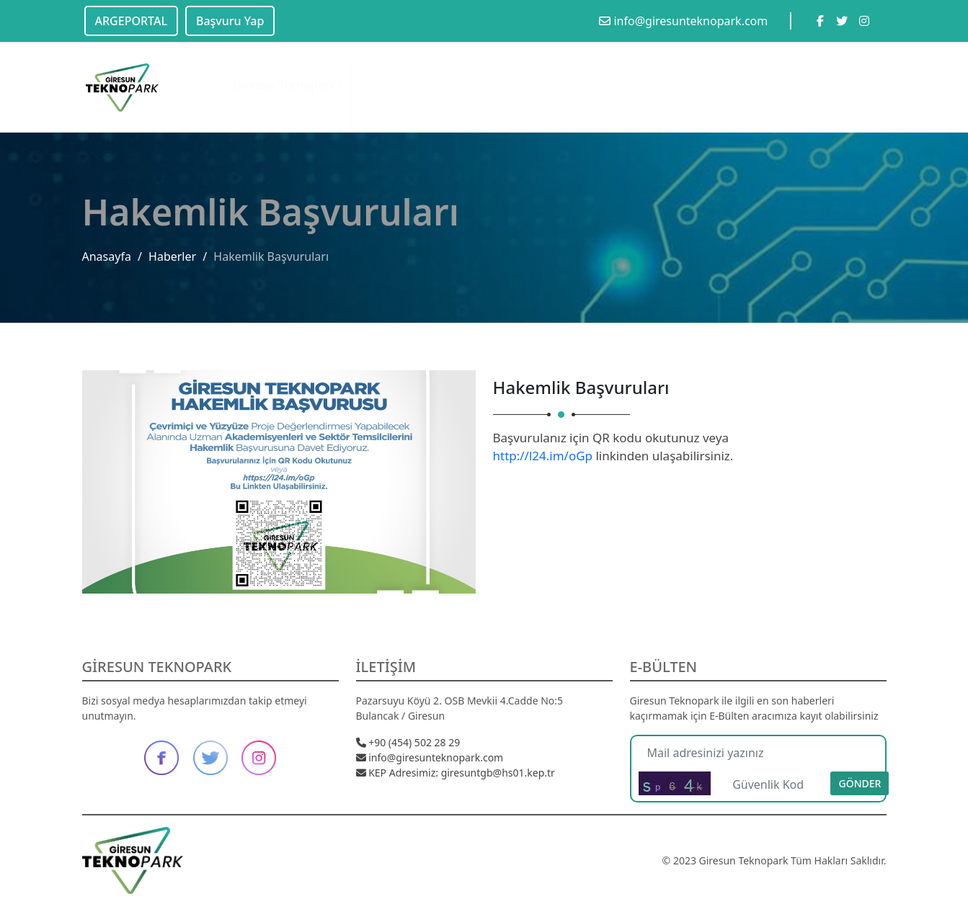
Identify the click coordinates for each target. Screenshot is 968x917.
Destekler (703, 78)
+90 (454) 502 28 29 (408, 742)
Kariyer (826, 84)
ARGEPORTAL (131, 21)
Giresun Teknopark (285, 71)
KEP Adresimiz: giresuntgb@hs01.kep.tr (455, 772)
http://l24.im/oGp (543, 455)
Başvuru (763, 82)
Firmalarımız (631, 76)
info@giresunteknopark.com (683, 21)
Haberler (172, 256)
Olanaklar (382, 72)
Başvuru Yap (230, 21)
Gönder (859, 783)
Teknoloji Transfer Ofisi (561, 91)
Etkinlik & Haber (473, 73)
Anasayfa (106, 256)
